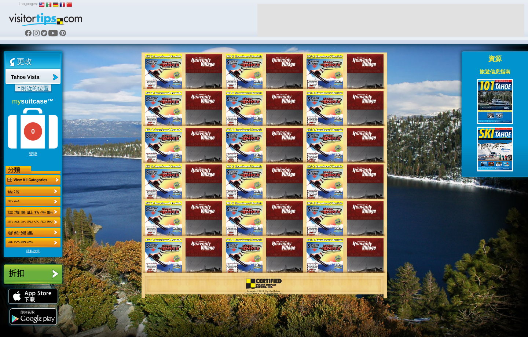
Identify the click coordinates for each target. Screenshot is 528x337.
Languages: (28, 4)
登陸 (33, 153)
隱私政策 (33, 251)
